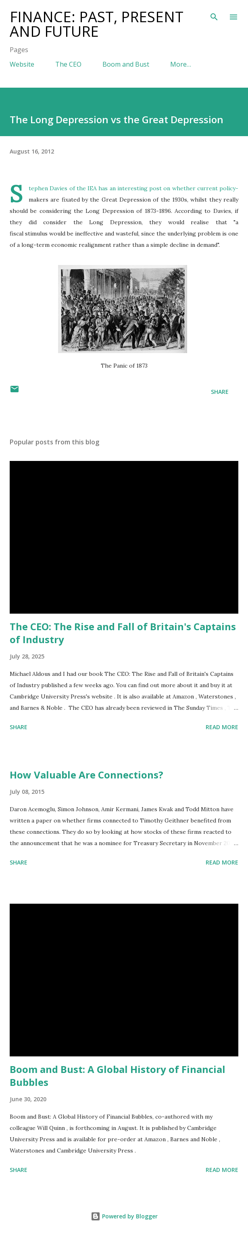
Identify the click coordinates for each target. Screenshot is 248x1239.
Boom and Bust (125, 64)
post (155, 188)
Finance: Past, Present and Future (96, 24)
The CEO (68, 64)
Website (22, 64)
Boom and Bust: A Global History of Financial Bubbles (117, 1075)
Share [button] (220, 391)
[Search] (214, 14)
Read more (222, 727)
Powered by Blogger (124, 1216)
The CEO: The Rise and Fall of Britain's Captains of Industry (123, 633)
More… (180, 64)
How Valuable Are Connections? (86, 774)
